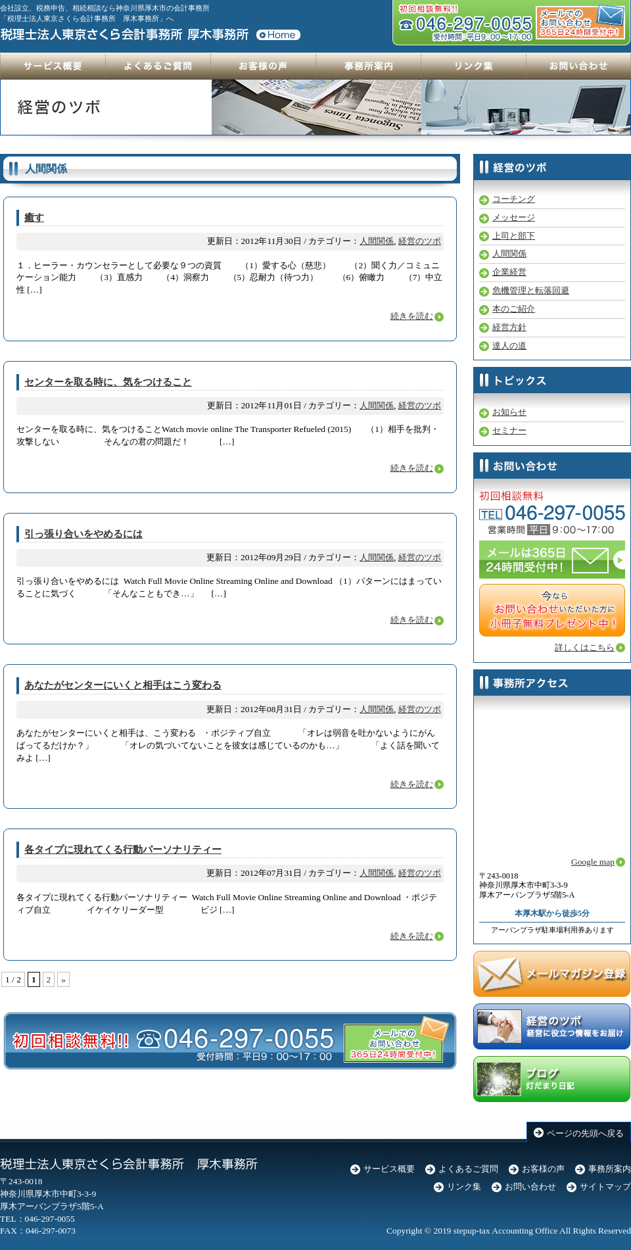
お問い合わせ (530, 1186)
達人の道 (509, 345)
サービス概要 (389, 1169)
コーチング (513, 199)
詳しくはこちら (585, 647)
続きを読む (411, 316)
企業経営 (509, 272)
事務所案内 (609, 1169)
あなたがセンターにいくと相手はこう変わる (123, 685)
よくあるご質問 (468, 1169)
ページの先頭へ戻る (585, 1133)
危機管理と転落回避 (530, 290)
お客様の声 (543, 1169)
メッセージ (513, 217)
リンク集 (464, 1186)
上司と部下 (513, 236)
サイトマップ (605, 1186)
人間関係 (377, 241)
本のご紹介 (513, 309)
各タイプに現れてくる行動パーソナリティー (123, 849)
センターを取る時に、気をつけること (108, 382)
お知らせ (509, 412)
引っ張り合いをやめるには (83, 534)
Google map (593, 862)
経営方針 (509, 327)
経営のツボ (419, 241)
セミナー (509, 430)
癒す (34, 217)
